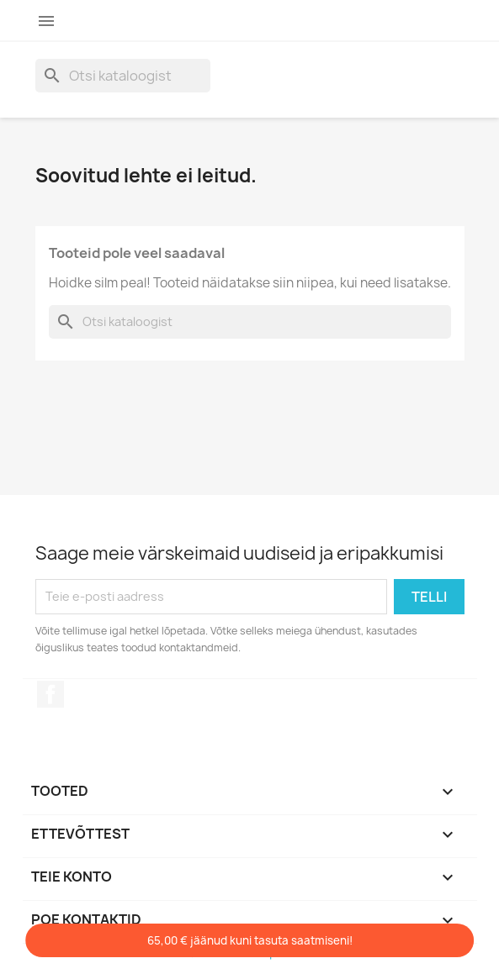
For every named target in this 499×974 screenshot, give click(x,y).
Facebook (50, 694)
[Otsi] (122, 75)
